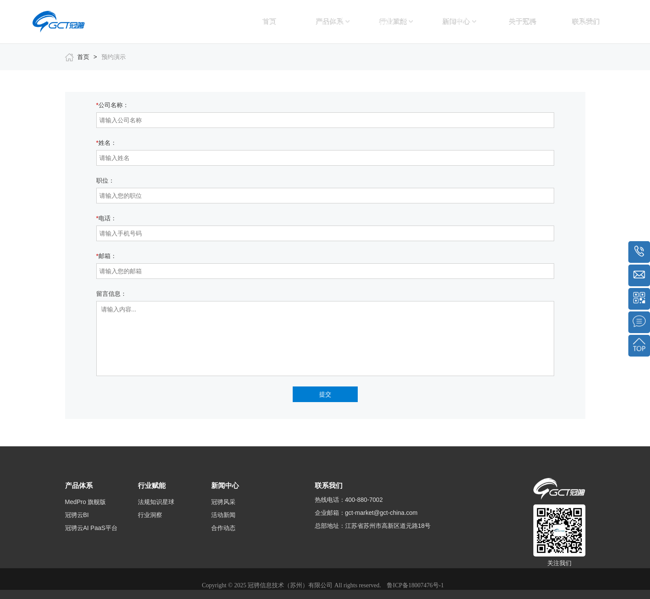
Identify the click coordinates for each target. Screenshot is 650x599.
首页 (269, 21)
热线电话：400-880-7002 (349, 499)
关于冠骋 (522, 21)
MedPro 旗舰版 (85, 501)
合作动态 (223, 527)
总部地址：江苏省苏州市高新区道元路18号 (373, 525)
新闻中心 (459, 21)
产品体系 (332, 21)
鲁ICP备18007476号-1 (415, 585)
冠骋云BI (77, 514)
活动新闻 (223, 514)
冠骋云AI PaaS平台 (91, 527)
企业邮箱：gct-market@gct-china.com (366, 512)
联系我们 (586, 21)
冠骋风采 (223, 501)
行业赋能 (396, 21)
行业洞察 (150, 514)
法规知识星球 (156, 501)
